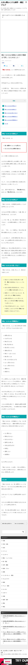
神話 (4, 606)
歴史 (4, 603)
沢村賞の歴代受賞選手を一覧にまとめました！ (14, 615)
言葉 (3, 62)
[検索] (13, 531)
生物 (4, 596)
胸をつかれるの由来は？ (11, 109)
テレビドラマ (6, 578)
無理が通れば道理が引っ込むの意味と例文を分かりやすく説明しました (8, 523)
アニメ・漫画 (6, 585)
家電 (4, 572)
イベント (5, 551)
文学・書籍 (5, 565)
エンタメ (5, 589)
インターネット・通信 (8, 575)
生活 (4, 547)
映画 (4, 582)
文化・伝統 (5, 544)
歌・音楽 (5, 561)
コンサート (5, 554)
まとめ (6, 123)
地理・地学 (5, 599)
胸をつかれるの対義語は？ (11, 120)
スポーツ (5, 592)
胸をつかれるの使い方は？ (11, 113)
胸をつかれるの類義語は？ (11, 116)
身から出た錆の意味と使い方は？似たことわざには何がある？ (21, 523)
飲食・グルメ (6, 568)
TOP (12, 650)
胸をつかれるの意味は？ (11, 106)
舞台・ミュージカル (7, 558)
